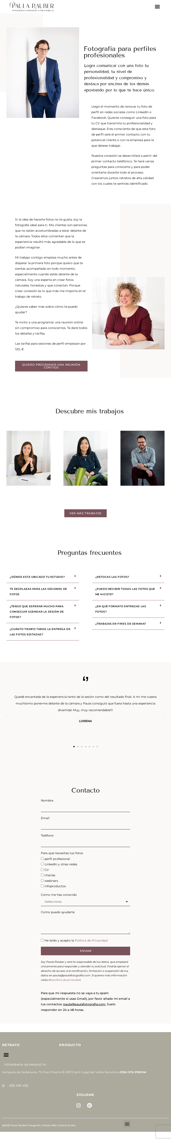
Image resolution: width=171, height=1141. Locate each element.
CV (47, 870)
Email (45, 818)
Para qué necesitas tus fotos (62, 853)
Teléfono (47, 835)
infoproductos (55, 886)
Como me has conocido (59, 895)
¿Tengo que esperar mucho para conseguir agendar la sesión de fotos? (37, 612)
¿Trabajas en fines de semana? (120, 623)
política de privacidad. (66, 979)
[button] (157, 7)
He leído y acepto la (76, 940)
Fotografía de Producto (25, 1064)
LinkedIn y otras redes (61, 864)
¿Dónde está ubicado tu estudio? (37, 576)
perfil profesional (57, 859)
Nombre (47, 800)
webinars (51, 881)
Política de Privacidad (91, 940)
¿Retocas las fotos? (112, 576)
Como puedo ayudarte (58, 912)
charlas (50, 875)
